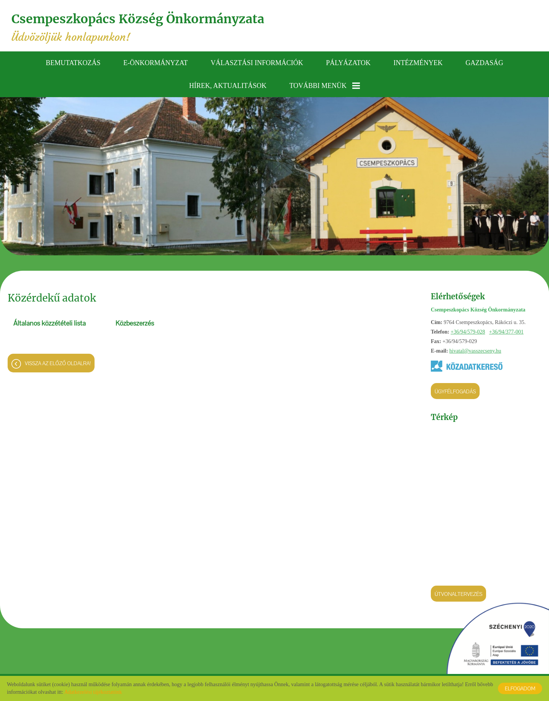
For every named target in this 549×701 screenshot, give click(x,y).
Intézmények (418, 63)
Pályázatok (348, 63)
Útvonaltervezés (458, 594)
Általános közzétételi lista (49, 323)
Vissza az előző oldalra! (58, 363)
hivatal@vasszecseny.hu (475, 351)
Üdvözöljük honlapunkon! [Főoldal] (137, 27)
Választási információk (257, 63)
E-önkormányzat (156, 63)
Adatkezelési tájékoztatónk (93, 692)
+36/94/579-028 (468, 332)
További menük (324, 85)
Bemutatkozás (73, 63)
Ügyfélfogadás (455, 391)
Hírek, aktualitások (227, 85)
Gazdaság (484, 63)
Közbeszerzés (135, 323)
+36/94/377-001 (506, 332)
